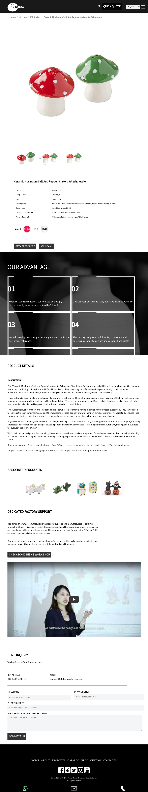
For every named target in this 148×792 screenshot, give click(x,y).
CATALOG (73, 760)
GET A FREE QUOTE (25, 246)
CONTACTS (110, 760)
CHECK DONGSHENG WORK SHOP (29, 555)
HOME (35, 760)
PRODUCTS (58, 760)
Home (13, 17)
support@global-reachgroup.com (66, 679)
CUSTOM (95, 760)
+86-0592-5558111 (17, 679)
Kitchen (23, 17)
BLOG (84, 760)
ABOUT (45, 760)
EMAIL (53, 675)
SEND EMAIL (46, 246)
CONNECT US (17, 737)
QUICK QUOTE (112, 6)
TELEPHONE (14, 675)
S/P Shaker (35, 17)
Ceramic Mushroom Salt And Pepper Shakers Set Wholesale (73, 17)
